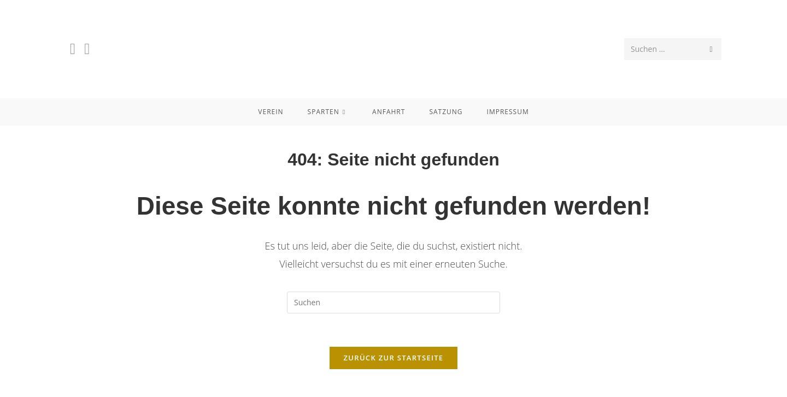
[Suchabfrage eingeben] (393, 302)
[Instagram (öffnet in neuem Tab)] (87, 48)
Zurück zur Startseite (394, 358)
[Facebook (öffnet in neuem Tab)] (73, 48)
